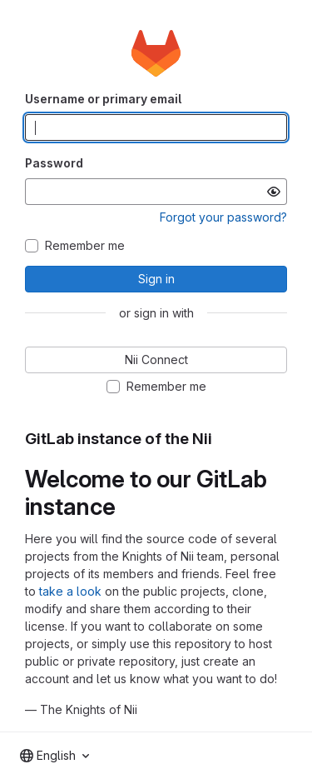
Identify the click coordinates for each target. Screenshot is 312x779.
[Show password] (273, 191)
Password (54, 163)
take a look (70, 591)
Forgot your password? (223, 217)
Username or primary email (103, 99)
